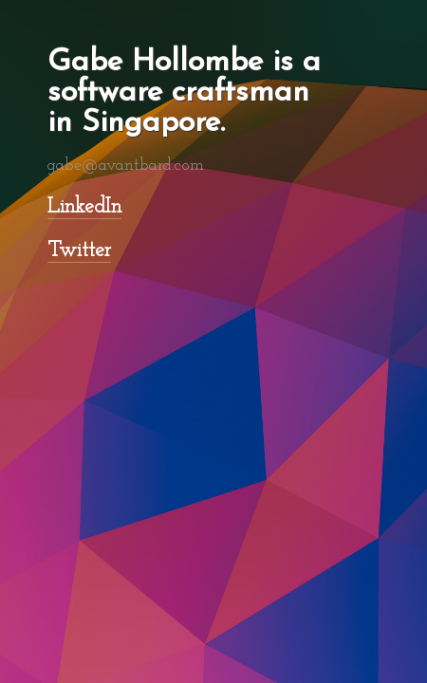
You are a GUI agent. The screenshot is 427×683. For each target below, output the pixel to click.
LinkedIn (84, 207)
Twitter (79, 251)
